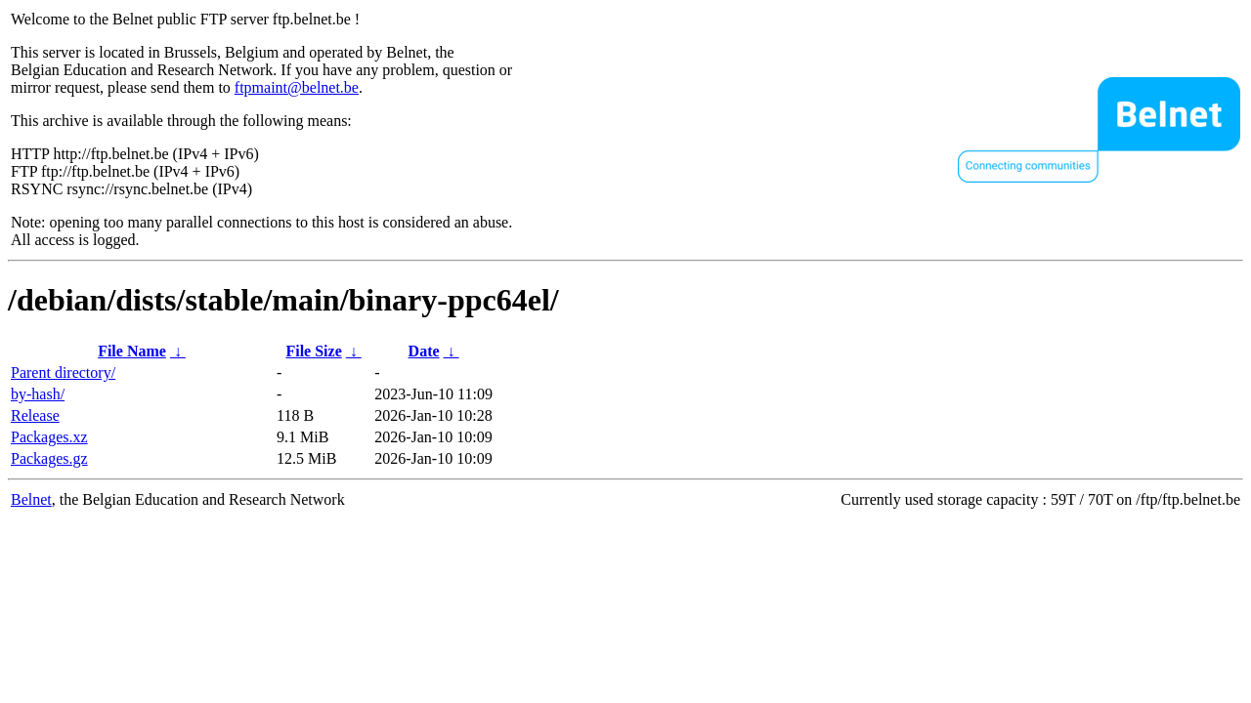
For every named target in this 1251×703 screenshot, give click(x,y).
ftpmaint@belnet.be (297, 87)
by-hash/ (38, 394)
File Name (132, 351)
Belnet (31, 499)
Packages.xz (49, 437)
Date (424, 351)
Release (35, 415)
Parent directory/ (63, 372)
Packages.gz (49, 458)
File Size (313, 351)
